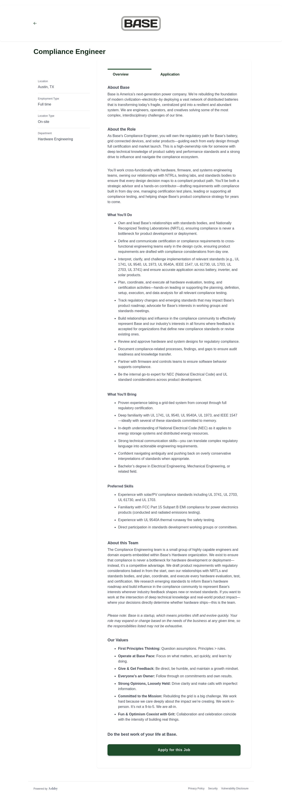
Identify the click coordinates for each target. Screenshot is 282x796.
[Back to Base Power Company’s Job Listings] (67, 23)
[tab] (130, 76)
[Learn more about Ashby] (45, 789)
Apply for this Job (174, 750)
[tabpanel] (174, 420)
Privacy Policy (196, 788)
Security (212, 788)
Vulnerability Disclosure (235, 788)
